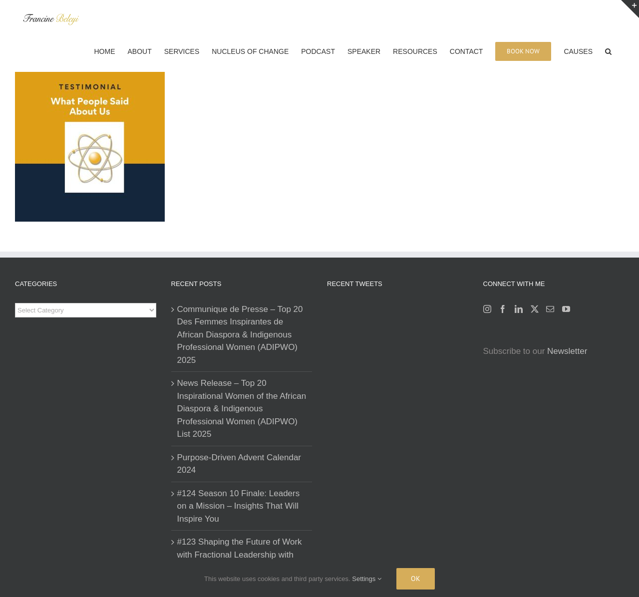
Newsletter (567, 351)
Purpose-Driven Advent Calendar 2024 (239, 464)
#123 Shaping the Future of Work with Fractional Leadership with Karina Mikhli (239, 554)
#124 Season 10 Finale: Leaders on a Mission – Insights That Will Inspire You (238, 506)
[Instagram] (487, 309)
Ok (415, 578)
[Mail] (550, 309)
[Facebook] (503, 309)
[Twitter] (535, 309)
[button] (608, 50)
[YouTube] (566, 309)
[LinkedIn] (519, 309)
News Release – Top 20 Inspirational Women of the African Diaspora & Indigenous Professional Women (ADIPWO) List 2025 (242, 408)
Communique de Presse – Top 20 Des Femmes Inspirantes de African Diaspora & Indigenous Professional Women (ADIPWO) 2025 (240, 334)
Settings (366, 579)
